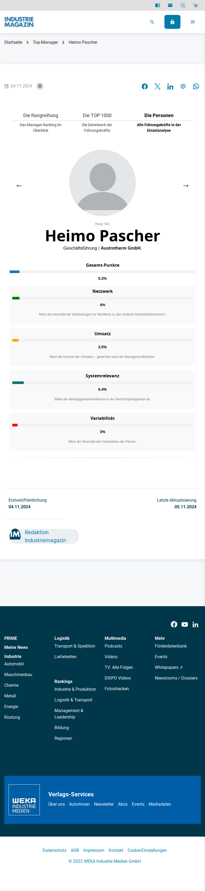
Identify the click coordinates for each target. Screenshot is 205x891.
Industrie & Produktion (75, 689)
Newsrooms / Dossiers (176, 678)
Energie (11, 706)
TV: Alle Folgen (119, 667)
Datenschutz (54, 850)
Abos (123, 804)
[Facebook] (174, 624)
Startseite (13, 42)
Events (161, 656)
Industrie (12, 656)
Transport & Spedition (74, 646)
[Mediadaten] (183, 5)
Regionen (63, 738)
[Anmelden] (172, 22)
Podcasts (113, 646)
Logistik (62, 638)
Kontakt (116, 850)
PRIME (10, 638)
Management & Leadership (68, 714)
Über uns (56, 804)
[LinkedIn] (195, 624)
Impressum (93, 850)
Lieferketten (65, 656)
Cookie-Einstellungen (147, 850)
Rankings (63, 681)
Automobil (14, 663)
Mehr (160, 638)
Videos (111, 656)
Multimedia (115, 638)
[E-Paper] (157, 5)
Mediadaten (160, 804)
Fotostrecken (117, 688)
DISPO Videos (118, 678)
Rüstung (12, 717)
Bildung (61, 727)
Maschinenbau (18, 674)
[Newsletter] (170, 5)
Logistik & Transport (73, 699)
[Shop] (195, 5)
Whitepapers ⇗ (169, 667)
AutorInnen (79, 804)
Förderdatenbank (171, 646)
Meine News (16, 647)
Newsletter (104, 804)
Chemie (11, 685)
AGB (75, 850)
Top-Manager (45, 42)
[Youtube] (185, 624)
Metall (10, 695)
